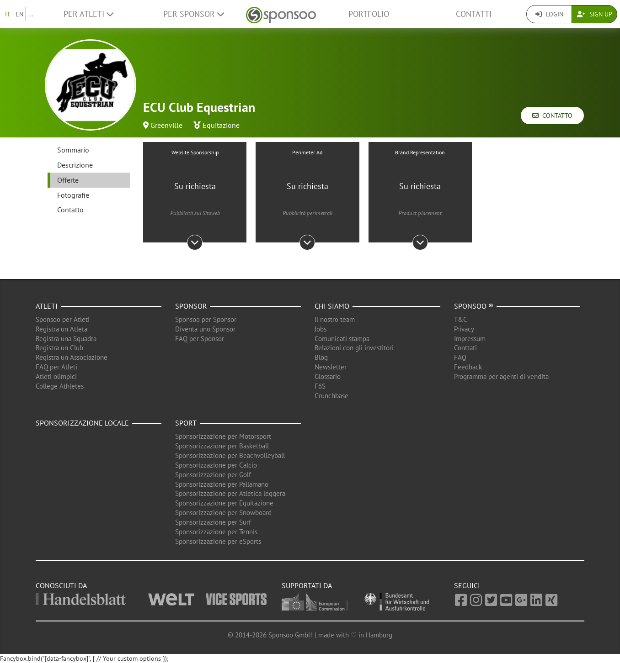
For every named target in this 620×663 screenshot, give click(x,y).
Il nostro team (335, 319)
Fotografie (73, 195)
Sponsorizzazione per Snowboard (223, 512)
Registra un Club (59, 347)
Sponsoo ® (473, 305)
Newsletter (331, 367)
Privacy (464, 329)
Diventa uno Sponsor (205, 329)
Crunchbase (331, 395)
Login (549, 14)
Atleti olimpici (56, 376)
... (30, 14)
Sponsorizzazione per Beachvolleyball (230, 455)
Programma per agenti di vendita (501, 376)
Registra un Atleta (61, 329)
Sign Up (594, 14)
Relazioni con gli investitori (354, 347)
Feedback (468, 367)
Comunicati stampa (342, 338)
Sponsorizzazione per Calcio (216, 465)
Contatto (552, 115)
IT (8, 14)
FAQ (460, 357)
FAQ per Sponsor (199, 338)
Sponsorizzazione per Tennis (216, 531)
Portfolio (368, 14)
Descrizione (75, 164)
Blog (321, 357)
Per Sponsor (193, 14)
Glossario (328, 376)
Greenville (166, 125)
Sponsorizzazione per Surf (213, 522)
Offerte (68, 179)
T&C (460, 319)
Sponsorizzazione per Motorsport (223, 436)
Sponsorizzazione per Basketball (222, 446)
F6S (320, 386)
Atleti (47, 305)
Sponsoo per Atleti (63, 319)
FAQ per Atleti (56, 367)
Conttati (465, 347)
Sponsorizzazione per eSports (218, 541)
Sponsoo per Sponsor (205, 319)
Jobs (320, 329)
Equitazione (221, 125)
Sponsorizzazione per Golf (213, 474)
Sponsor (191, 305)
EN (19, 14)
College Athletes (60, 386)
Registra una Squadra (66, 338)
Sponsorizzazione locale (82, 422)
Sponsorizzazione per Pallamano (221, 484)
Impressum (470, 338)
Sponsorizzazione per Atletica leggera (230, 493)
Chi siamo (332, 305)
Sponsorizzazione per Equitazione (224, 503)
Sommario (73, 149)
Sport (186, 422)
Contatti (474, 14)
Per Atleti (88, 14)
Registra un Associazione (71, 357)
